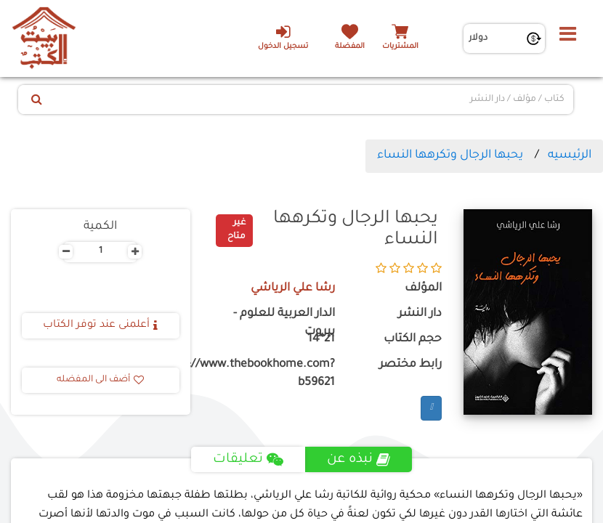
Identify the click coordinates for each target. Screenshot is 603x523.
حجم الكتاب (413, 339)
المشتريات (400, 47)
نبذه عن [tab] (358, 460)
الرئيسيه (569, 155)
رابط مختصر (410, 365)
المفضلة (350, 47)
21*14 (321, 339)
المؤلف (423, 289)
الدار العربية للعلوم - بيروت (284, 323)
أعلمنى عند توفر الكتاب (100, 325)
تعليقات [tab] (248, 460)
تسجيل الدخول (283, 37)
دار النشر (420, 314)
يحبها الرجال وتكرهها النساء (450, 155)
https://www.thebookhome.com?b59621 (273, 374)
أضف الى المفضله (100, 380)
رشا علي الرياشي (293, 289)
